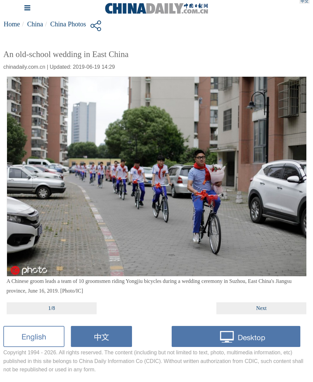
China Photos (68, 24)
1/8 (51, 308)
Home (12, 24)
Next (261, 308)
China (35, 24)
